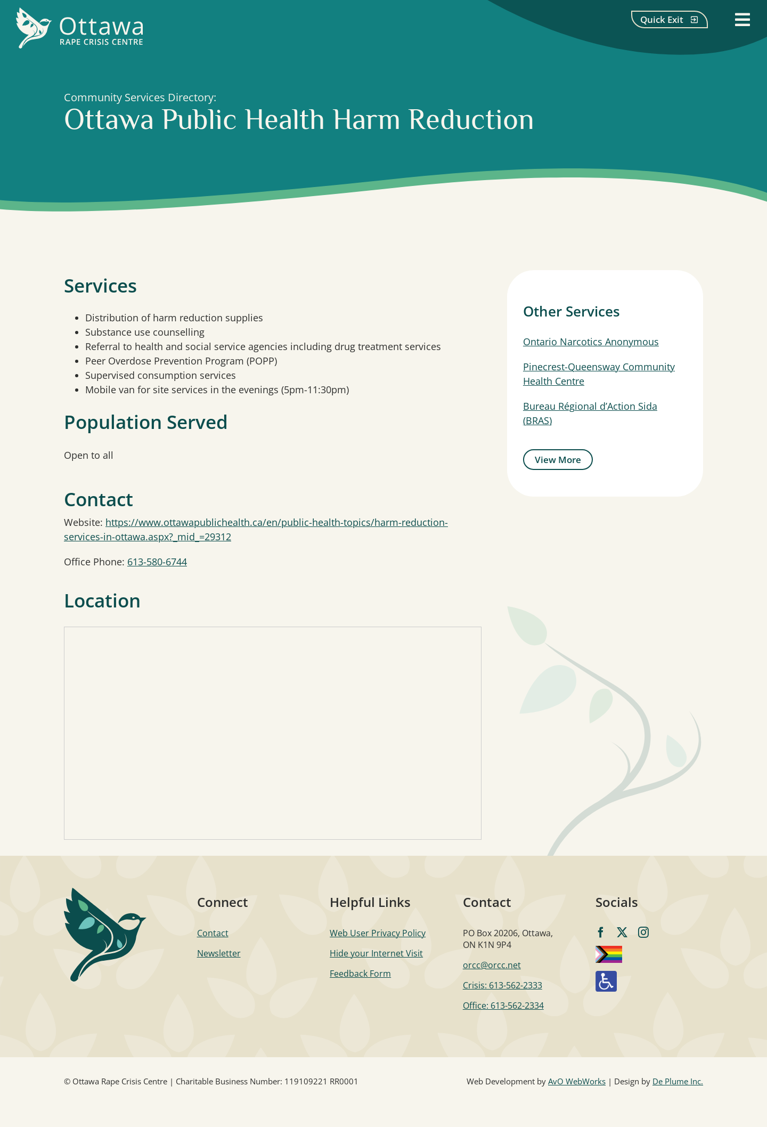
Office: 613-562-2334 (503, 1005)
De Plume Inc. (677, 1081)
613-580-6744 (157, 561)
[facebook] (600, 932)
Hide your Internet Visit (376, 953)
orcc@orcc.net (492, 965)
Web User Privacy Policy (378, 933)
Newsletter (219, 953)
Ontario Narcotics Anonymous (591, 341)
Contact (213, 933)
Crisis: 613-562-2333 (502, 985)
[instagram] (643, 932)
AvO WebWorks (577, 1081)
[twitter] (622, 932)
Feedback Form (360, 973)
